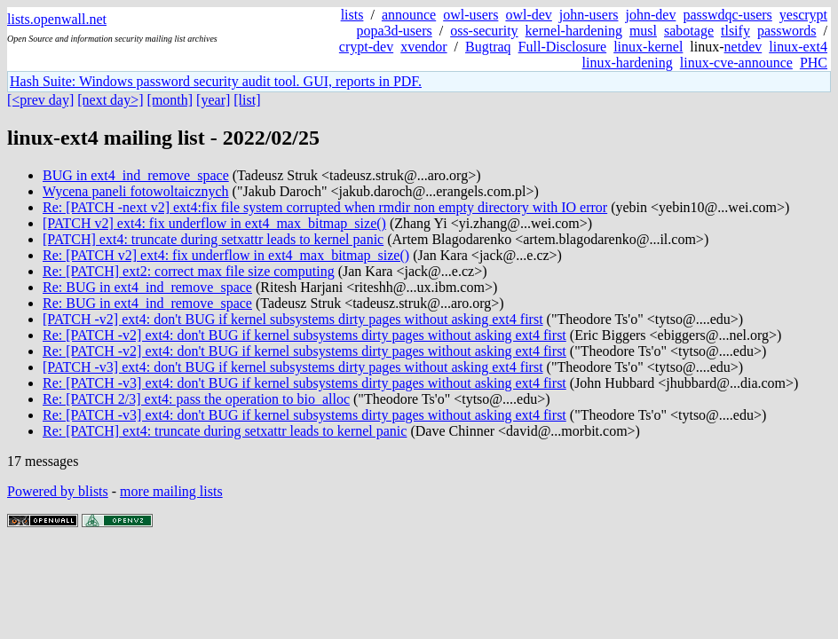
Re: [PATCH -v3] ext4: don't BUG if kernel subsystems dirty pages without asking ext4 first (304, 382)
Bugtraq (488, 46)
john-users (589, 14)
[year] (213, 99)
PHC (813, 62)
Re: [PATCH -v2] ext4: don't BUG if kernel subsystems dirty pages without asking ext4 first (304, 335)
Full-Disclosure (562, 46)
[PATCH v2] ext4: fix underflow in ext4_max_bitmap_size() (214, 223)
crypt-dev (366, 46)
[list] (246, 99)
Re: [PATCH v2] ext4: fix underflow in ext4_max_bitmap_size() (226, 255)
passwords (787, 30)
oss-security (484, 30)
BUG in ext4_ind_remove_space (136, 175)
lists (352, 14)
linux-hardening (627, 62)
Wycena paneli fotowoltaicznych (136, 191)
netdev (743, 46)
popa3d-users (393, 30)
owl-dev (528, 14)
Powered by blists (57, 491)
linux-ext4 (798, 46)
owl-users (470, 14)
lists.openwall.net (57, 19)
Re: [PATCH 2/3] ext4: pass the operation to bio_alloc (196, 398)
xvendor (423, 46)
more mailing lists (171, 491)
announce (409, 14)
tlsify (735, 30)
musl (643, 30)
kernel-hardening (574, 30)
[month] (170, 99)
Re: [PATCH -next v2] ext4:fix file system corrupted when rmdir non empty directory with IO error (325, 207)
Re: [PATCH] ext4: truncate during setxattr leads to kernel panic (225, 430)
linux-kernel (648, 46)
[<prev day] (40, 99)
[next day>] (110, 99)
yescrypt (803, 14)
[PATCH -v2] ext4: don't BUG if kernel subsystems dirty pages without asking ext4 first (293, 319)
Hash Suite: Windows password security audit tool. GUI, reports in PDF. (216, 81)
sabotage (689, 30)
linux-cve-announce (736, 62)
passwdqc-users (727, 14)
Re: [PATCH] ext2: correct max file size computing (189, 271)
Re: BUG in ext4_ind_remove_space (147, 287)
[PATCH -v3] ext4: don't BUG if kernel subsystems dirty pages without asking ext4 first (293, 367)
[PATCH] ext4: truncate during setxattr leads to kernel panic (213, 239)
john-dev (651, 14)
